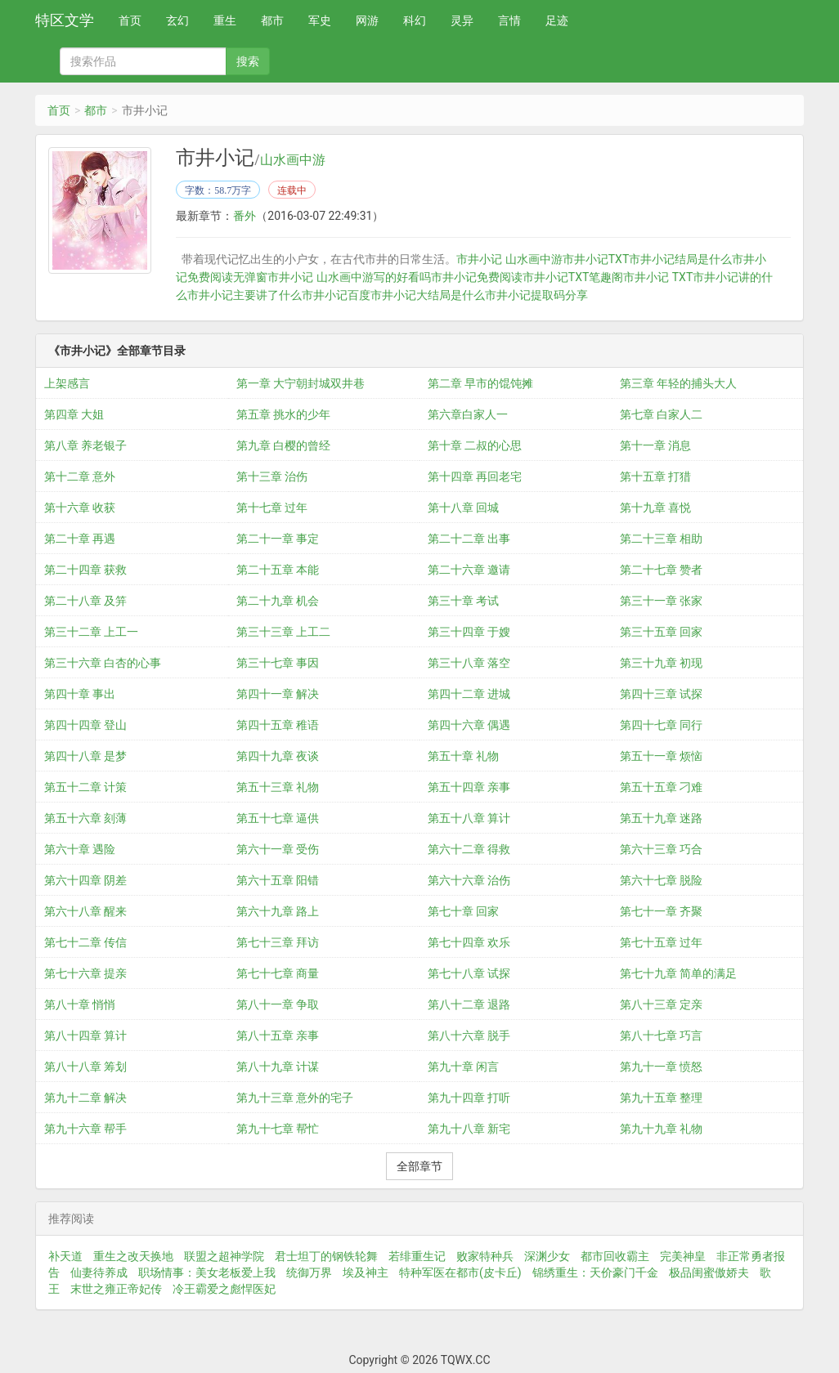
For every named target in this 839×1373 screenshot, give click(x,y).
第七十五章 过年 (661, 942)
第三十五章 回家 (661, 631)
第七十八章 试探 (469, 973)
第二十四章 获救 (85, 569)
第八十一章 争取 (277, 1004)
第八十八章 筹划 (85, 1066)
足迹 (556, 20)
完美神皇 (683, 1256)
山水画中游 (292, 160)
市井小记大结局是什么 (427, 295)
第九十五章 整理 (661, 1097)
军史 (319, 20)
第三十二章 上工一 (91, 631)
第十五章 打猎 (655, 476)
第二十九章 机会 (277, 600)
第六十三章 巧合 (661, 849)
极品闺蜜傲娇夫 (709, 1272)
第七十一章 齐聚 (661, 911)
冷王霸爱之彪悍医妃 (224, 1288)
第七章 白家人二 (661, 414)
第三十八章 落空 (469, 662)
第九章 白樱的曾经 (283, 445)
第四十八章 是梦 (85, 756)
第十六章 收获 (79, 507)
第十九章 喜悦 (655, 507)
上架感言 (67, 383)
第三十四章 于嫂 (469, 631)
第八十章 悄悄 (79, 1004)
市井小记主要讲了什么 (244, 295)
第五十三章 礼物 (277, 787)
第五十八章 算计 (469, 818)
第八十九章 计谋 (277, 1066)
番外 (244, 215)
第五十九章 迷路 (661, 818)
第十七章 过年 (271, 507)
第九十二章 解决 (85, 1097)
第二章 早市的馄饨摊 (480, 383)
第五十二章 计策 (85, 787)
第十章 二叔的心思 (475, 445)
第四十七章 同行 (661, 724)
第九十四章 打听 (469, 1097)
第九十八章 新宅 (469, 1128)
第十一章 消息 (655, 445)
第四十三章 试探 (661, 693)
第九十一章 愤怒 (661, 1066)
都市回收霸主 (615, 1256)
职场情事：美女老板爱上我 (207, 1272)
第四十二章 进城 (469, 693)
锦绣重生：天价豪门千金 (595, 1272)
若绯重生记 (417, 1256)
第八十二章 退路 (469, 1004)
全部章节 (419, 1166)
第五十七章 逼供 (277, 818)
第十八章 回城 (463, 507)
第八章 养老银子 (85, 445)
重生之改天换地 (133, 1256)
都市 (272, 20)
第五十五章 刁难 (661, 787)
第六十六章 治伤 (469, 880)
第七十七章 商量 (277, 973)
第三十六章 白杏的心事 (102, 662)
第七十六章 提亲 (85, 973)
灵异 (462, 20)
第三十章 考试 (463, 600)
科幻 (414, 20)
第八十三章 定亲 (661, 1004)
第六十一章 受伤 (277, 849)
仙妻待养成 (99, 1272)
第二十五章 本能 (277, 569)
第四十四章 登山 (85, 724)
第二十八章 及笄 (85, 600)
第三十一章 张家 (661, 600)
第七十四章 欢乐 (469, 942)
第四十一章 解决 (277, 693)
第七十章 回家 (463, 911)
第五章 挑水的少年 (283, 414)
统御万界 (309, 1272)
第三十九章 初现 (661, 662)
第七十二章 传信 (85, 942)
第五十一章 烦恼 (661, 756)
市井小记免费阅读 (477, 277)
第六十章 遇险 (79, 849)
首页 (130, 20)
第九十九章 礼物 (661, 1128)
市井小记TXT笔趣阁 (573, 277)
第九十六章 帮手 (85, 1128)
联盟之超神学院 (224, 1256)
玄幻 (177, 20)
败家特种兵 (485, 1256)
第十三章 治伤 (271, 476)
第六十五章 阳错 (277, 880)
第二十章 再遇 (79, 538)
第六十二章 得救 (469, 849)
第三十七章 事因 (277, 662)
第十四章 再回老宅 (475, 476)
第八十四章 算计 (85, 1035)
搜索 (247, 61)
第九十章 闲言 (463, 1066)
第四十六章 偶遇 (469, 724)
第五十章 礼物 (463, 756)
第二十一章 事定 (277, 538)
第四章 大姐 (74, 414)
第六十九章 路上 (277, 911)
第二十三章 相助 (661, 538)
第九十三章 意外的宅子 (294, 1097)
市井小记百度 (336, 295)
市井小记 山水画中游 (509, 259)
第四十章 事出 (79, 693)
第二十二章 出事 (469, 538)
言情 (509, 20)
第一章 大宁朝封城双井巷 (300, 383)
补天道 (65, 1256)
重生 (224, 20)
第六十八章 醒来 (85, 911)
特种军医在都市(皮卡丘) (460, 1272)
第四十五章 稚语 (277, 724)
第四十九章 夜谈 (277, 756)
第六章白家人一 (468, 414)
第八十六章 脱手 (469, 1035)
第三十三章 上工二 (283, 631)
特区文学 (64, 20)
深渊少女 (547, 1256)
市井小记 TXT (658, 277)
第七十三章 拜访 (277, 942)
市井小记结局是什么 (680, 259)
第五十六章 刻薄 (85, 818)
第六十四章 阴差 (85, 880)
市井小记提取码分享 (536, 295)
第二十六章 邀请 (469, 569)
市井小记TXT (596, 259)
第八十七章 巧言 (661, 1035)
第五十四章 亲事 (469, 787)
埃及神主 (365, 1272)
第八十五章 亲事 (277, 1035)
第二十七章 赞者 (661, 569)
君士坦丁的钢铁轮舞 (326, 1256)
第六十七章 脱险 (661, 880)
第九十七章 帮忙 (277, 1128)
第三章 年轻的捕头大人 (678, 383)
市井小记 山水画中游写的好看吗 (348, 277)
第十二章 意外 (79, 476)
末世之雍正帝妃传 (116, 1288)
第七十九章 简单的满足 (678, 973)
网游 (367, 20)
